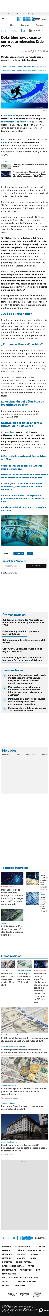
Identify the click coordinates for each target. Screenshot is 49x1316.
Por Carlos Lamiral (7, 1155)
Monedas (5, 755)
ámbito (4, 31)
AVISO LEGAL (8, 1282)
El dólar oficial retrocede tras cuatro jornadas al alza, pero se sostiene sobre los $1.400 (24, 1039)
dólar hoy (9, 432)
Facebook (8, 1238)
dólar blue (9, 115)
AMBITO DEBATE (36, 1295)
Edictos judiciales (27, 1282)
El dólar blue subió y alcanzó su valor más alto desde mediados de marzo (12, 930)
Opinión (34, 1254)
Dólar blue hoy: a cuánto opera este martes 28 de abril (24, 70)
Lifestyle (7, 1258)
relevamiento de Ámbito (14, 121)
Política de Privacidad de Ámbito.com (20, 1278)
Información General (13, 1266)
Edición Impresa (24, 1262)
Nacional (20, 1258)
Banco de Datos (36, 1250)
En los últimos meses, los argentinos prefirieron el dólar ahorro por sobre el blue (22, 498)
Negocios (21, 1254)
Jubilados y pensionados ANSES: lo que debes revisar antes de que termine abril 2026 (23, 623)
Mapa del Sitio (9, 1274)
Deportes (7, 1262)
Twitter (3, 1238)
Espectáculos (9, 1270)
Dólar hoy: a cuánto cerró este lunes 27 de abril (43, 904)
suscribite (36, 19)
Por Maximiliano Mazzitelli (9, 1098)
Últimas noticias (23, 1246)
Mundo (33, 1258)
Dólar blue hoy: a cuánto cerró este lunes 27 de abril (44, 882)
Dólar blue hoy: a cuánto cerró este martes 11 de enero (24, 66)
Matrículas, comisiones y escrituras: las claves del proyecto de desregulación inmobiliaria (26, 701)
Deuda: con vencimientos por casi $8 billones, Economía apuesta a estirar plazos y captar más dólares (24, 1148)
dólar (4, 142)
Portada (6, 1246)
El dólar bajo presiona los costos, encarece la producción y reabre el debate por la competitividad (24, 1091)
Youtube (26, 1238)
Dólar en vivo (20, 14)
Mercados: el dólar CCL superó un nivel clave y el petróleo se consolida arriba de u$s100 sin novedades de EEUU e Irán (29, 174)
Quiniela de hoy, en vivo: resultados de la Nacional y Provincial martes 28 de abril (23, 659)
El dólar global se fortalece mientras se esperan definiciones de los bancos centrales (24, 1051)
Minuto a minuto (8, 887)
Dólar (12, 25)
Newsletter (44, 25)
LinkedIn (20, 1238)
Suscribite (36, 565)
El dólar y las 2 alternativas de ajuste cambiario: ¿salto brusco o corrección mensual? (22, 486)
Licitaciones (19, 1286)
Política (20, 1250)
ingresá (44, 19)
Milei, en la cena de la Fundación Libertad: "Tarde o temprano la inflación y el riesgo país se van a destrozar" (25, 691)
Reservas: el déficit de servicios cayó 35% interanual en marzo (27, 709)
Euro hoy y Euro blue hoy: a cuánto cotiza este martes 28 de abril (22, 1107)
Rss (38, 1270)
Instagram (14, 1238)
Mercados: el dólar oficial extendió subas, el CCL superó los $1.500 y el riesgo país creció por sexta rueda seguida (12, 896)
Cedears (44, 755)
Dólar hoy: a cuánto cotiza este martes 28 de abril (30, 165)
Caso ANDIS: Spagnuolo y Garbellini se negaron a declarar (22, 650)
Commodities (30, 755)
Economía (25, 25)
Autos (31, 1266)
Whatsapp (32, 1238)
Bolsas (17, 755)
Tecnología (26, 1270)
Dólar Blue (23, 31)
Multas (5, 1286)
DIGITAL (12, 1295)
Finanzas (39, 25)
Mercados (7, 1254)
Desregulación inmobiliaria (36, 14)
